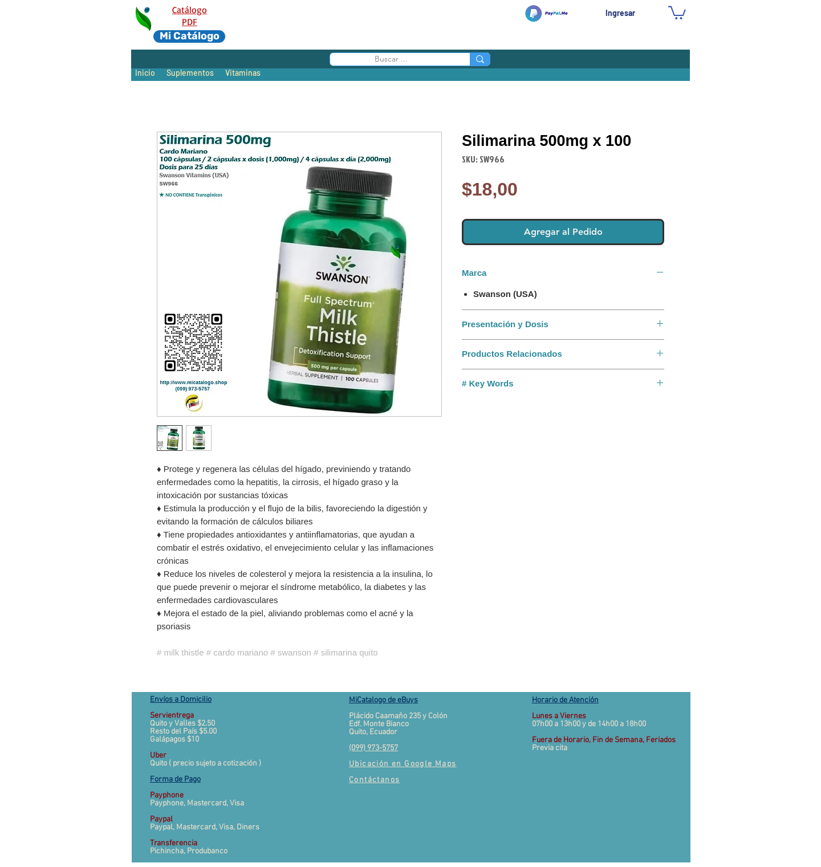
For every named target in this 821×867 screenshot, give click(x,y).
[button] (677, 12)
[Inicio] (145, 73)
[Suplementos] (190, 73)
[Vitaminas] (242, 73)
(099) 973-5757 (373, 748)
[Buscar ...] (391, 59)
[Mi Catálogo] (189, 36)
